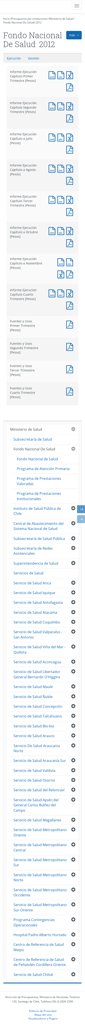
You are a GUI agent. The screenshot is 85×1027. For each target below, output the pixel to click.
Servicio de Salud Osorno (34, 780)
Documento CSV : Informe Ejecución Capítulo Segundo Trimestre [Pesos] (61, 106)
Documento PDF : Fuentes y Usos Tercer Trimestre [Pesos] (70, 369)
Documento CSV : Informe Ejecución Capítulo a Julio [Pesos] (61, 137)
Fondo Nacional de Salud (37, 459)
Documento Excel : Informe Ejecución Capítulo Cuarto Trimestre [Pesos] (70, 293)
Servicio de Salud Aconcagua (37, 662)
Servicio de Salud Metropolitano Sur (40, 862)
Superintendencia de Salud (35, 563)
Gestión (33, 58)
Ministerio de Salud (61, 19)
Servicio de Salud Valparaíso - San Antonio (37, 634)
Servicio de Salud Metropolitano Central (40, 847)
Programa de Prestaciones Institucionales (39, 496)
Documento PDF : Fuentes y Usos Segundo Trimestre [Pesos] (70, 346)
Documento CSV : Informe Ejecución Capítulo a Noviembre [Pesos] (70, 262)
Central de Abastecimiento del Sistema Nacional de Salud (38, 526)
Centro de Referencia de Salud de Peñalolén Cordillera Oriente (39, 962)
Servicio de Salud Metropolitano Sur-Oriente (40, 907)
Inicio (6, 19)
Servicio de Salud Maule (33, 686)
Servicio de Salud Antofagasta (38, 602)
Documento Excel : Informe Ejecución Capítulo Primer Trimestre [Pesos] (70, 75)
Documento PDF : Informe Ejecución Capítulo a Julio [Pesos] (70, 149)
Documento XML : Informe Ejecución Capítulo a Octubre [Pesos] (53, 230)
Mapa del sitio (43, 1014)
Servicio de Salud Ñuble (33, 696)
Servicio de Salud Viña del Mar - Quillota (39, 649)
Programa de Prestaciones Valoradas (39, 481)
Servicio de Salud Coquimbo (36, 622)
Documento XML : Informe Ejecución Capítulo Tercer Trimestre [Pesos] (53, 199)
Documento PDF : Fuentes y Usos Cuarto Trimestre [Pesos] (70, 391)
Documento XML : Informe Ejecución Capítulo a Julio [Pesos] (53, 137)
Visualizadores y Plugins (43, 1018)
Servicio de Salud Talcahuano (37, 716)
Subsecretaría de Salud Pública (39, 538)
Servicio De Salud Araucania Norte (36, 748)
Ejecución (14, 58)
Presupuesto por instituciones (29, 19)
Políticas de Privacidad (42, 1011)
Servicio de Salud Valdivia (34, 770)
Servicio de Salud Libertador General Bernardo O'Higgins (36, 674)
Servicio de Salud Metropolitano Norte (40, 877)
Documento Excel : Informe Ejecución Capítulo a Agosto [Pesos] (70, 168)
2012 (39, 22)
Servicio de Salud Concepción (37, 706)
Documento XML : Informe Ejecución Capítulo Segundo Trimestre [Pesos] (53, 106)
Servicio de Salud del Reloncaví (38, 790)
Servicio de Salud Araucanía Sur (39, 760)
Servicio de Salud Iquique (34, 592)
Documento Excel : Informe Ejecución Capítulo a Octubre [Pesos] (70, 230)
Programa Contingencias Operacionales (34, 922)
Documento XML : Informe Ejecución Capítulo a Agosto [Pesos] (53, 168)
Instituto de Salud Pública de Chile (37, 511)
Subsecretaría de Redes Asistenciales (33, 551)
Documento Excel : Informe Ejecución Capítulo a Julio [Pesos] (70, 137)
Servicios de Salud (28, 573)
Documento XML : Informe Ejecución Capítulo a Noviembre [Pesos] (61, 262)
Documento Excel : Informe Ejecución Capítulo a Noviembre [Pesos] (61, 274)
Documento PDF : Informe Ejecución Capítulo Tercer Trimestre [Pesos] (70, 211)
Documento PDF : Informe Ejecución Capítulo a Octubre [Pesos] (70, 243)
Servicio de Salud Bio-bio (33, 726)
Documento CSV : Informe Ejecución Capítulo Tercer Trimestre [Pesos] (61, 199)
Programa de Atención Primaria (43, 468)
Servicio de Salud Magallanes (37, 820)
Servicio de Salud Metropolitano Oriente (40, 832)
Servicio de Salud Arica (32, 583)
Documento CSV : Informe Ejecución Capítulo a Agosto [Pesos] (61, 168)
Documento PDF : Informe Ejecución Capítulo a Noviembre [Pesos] (70, 274)
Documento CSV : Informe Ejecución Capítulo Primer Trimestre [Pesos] (61, 75)
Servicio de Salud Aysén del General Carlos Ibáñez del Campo (36, 805)
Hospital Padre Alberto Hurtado (39, 934)
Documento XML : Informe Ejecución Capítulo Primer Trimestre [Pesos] (53, 75)
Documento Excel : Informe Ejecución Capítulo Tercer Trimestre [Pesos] (70, 199)
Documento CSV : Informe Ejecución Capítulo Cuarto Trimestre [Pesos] (61, 293)
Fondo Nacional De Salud (18, 22)
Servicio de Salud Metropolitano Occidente (40, 892)
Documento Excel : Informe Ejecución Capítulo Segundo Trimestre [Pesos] (70, 106)
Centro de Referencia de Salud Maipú (38, 947)
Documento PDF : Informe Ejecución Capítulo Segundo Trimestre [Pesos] (70, 118)
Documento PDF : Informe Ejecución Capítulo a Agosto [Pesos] (70, 180)
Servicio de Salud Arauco (34, 735)
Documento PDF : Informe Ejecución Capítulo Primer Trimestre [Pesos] (70, 87)
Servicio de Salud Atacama (35, 612)
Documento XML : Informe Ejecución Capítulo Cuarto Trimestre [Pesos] (53, 293)
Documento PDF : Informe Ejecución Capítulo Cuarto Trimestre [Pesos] (70, 305)
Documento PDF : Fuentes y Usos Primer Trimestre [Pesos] (70, 324)
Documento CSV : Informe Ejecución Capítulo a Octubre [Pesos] (61, 230)
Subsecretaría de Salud (32, 439)
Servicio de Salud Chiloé (33, 974)
